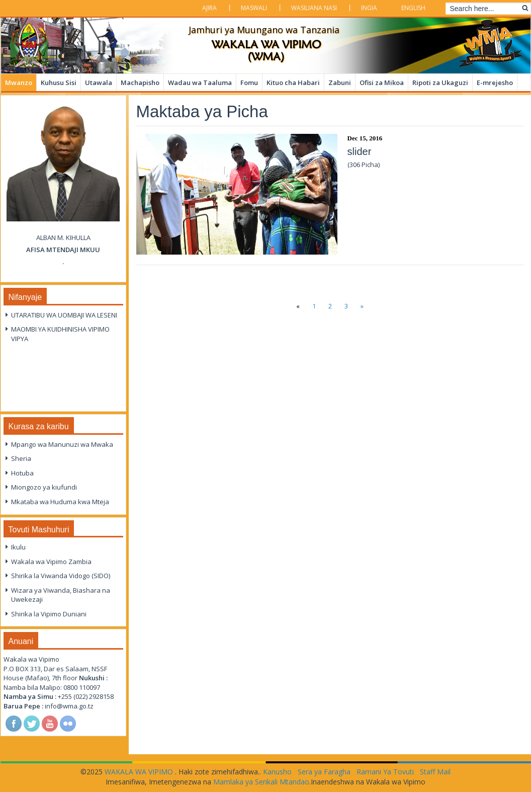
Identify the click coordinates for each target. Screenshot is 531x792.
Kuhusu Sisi (58, 82)
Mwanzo (18, 82)
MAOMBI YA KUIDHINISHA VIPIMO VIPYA (60, 334)
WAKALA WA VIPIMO (140, 771)
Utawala (98, 82)
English (413, 8)
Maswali (254, 8)
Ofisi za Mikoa (382, 82)
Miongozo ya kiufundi (44, 487)
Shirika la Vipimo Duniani (48, 613)
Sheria (21, 458)
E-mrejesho (495, 82)
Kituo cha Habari (293, 82)
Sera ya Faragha (324, 771)
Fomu (249, 82)
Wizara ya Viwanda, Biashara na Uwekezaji (60, 595)
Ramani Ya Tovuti (385, 771)
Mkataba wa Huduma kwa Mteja (60, 501)
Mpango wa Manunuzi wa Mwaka (62, 444)
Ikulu (18, 546)
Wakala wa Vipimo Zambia (51, 561)
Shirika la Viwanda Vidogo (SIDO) (60, 575)
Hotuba (22, 473)
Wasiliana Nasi (314, 8)
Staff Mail (435, 771)
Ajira (209, 8)
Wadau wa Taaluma (200, 82)
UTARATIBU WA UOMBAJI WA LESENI (64, 315)
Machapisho (140, 82)
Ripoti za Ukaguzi (440, 82)
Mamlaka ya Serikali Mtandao (261, 781)
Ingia (369, 8)
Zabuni (339, 82)
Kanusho (277, 771)
